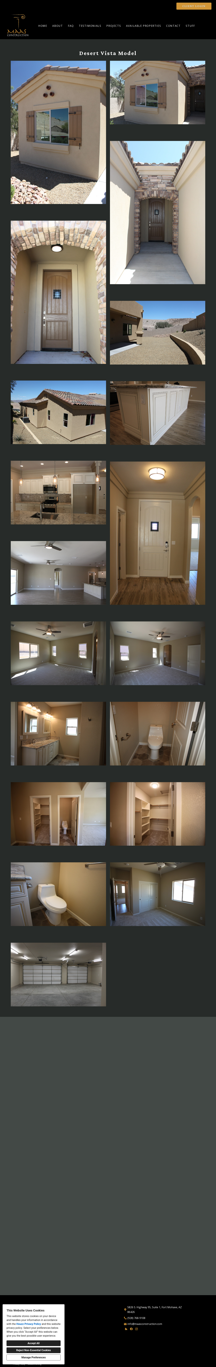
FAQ (71, 26)
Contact (173, 26)
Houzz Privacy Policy (28, 1324)
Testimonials (90, 26)
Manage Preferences (33, 1357)
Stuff (190, 26)
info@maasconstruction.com (144, 1324)
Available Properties (143, 26)
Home (42, 26)
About (57, 26)
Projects (113, 26)
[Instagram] (136, 1329)
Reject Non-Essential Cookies (33, 1350)
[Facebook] (131, 1329)
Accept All (34, 1343)
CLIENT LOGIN (194, 6)
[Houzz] (126, 1329)
